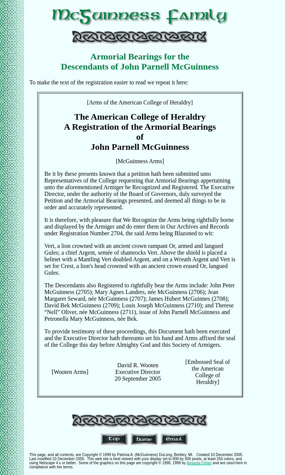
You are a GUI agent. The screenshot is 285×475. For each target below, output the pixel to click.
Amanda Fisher (199, 463)
